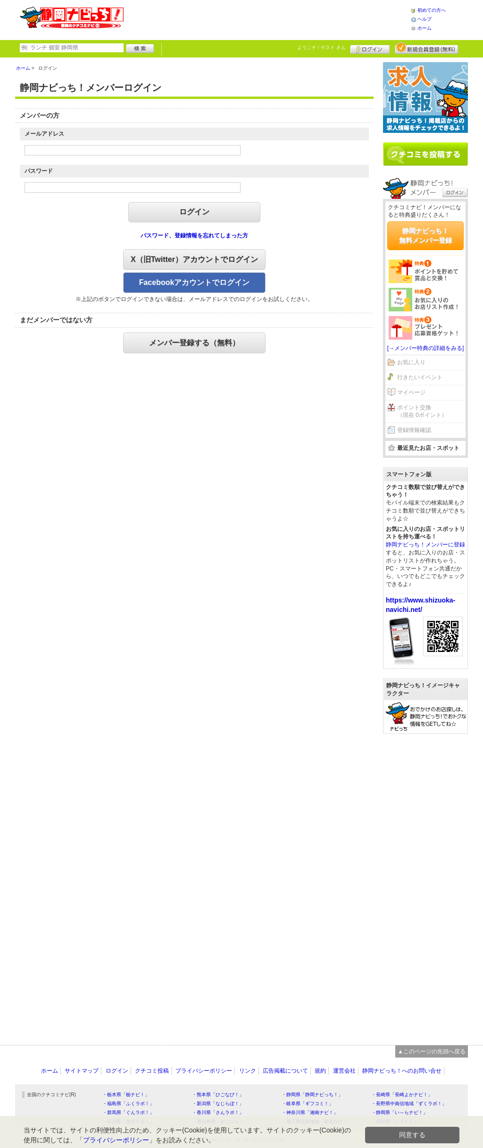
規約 (320, 1070)
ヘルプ (424, 19)
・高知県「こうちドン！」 (399, 1121)
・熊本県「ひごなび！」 (218, 1094)
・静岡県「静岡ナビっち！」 (312, 1094)
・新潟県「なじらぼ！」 (218, 1103)
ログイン (370, 48)
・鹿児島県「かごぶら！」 (220, 1121)
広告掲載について (285, 1070)
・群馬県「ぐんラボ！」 (128, 1112)
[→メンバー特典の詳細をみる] (425, 348)
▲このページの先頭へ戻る (432, 1051)
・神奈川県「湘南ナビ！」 (310, 1112)
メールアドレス (44, 133)
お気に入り (411, 362)
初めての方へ (431, 10)
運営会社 (344, 1070)
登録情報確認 (414, 430)
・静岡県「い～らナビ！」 (399, 1112)
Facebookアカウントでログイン (194, 282)
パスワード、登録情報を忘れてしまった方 (194, 235)
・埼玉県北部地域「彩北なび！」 (317, 1121)
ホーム (424, 28)
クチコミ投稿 (152, 1070)
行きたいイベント (419, 377)
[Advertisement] (267, 19)
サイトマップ (82, 1070)
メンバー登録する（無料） (194, 343)
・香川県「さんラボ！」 (218, 1112)
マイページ (411, 392)
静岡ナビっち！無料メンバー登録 (425, 235)
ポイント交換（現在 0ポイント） (422, 411)
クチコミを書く (425, 154)
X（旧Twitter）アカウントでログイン (194, 259)
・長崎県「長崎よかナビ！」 (402, 1094)
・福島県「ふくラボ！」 (128, 1103)
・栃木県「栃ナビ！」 (126, 1094)
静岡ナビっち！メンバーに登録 (425, 544)
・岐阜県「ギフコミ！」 (307, 1103)
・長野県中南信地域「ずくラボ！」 (409, 1103)
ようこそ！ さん (321, 47)
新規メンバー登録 (426, 48)
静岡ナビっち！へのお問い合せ (401, 1070)
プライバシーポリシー (203, 1070)
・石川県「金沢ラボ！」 (128, 1121)
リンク (247, 1070)
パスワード (39, 171)
